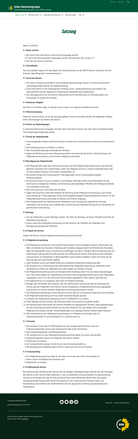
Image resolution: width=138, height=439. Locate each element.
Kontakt (120, 2)
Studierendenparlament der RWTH (18, 405)
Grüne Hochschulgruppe (27, 6)
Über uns (19, 15)
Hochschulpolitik (52, 15)
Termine (113, 2)
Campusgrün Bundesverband (16, 401)
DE (80, 15)
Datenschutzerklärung (121, 403)
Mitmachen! (70, 15)
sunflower (25, 419)
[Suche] (126, 2)
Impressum (108, 403)
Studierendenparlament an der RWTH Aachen (33, 9)
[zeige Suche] (128, 2)
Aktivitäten (33, 15)
